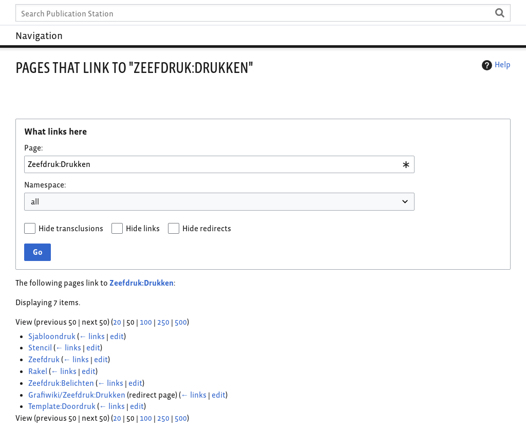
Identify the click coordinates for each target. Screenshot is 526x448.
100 (146, 322)
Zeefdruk (44, 359)
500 (181, 322)
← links (92, 336)
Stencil (40, 347)
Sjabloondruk (52, 336)
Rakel (37, 371)
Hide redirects (206, 228)
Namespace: (45, 184)
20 (117, 322)
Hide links (143, 228)
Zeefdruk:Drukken (141, 282)
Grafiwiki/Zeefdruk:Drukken (76, 394)
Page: (33, 147)
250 (163, 322)
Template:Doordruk (62, 406)
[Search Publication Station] (263, 13)
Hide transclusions (71, 228)
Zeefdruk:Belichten (61, 383)
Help (495, 65)
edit (117, 336)
